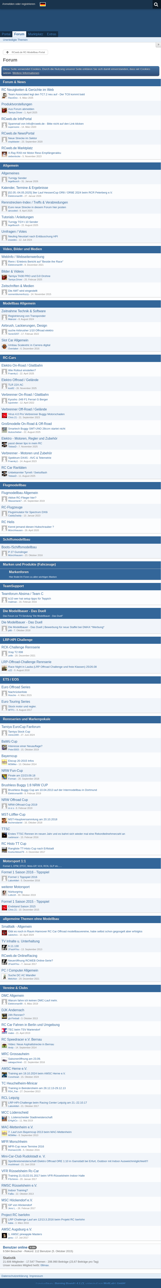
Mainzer (12, 319)
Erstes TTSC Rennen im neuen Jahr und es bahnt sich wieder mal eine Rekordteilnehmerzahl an (66, 833)
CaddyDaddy (15, 515)
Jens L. (12, 1208)
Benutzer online (15, 1247)
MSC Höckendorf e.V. (17, 1200)
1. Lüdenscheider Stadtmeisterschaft (30, 1117)
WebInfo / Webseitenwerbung (22, 257)
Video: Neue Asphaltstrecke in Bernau (31, 1044)
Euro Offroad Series (15, 687)
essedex (12, 240)
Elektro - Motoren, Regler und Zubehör (29, 438)
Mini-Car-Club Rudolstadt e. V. (23, 1156)
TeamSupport (13, 586)
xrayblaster (13, 141)
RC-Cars (9, 357)
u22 (10, 670)
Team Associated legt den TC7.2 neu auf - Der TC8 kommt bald (46, 94)
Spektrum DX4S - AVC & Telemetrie (29, 457)
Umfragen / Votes (14, 231)
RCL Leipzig (10, 1098)
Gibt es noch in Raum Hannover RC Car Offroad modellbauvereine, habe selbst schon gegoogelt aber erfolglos (75, 931)
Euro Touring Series (15, 701)
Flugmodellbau (14, 485)
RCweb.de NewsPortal (17, 133)
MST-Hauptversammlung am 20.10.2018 (32, 819)
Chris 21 (12, 417)
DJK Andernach (12, 1010)
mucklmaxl (13, 1164)
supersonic (13, 127)
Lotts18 (12, 895)
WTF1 (11, 710)
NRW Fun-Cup (12, 770)
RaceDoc (13, 98)
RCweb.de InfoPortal (16, 119)
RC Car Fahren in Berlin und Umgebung (30, 1025)
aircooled (13, 210)
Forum (19, 34)
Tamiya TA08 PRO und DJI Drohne (29, 276)
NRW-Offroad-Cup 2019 (22, 804)
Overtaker (13, 348)
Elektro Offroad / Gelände (20, 380)
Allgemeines (10, 173)
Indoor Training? (18, 1190)
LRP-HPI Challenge (17, 639)
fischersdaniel (15, 822)
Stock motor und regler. (22, 706)
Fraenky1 (13, 373)
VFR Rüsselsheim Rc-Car (20, 1171)
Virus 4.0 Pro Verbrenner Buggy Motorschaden (36, 414)
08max (44, 1265)
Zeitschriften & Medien (17, 286)
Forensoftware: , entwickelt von (80, 1283)
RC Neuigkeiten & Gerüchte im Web (27, 89)
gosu (10, 1237)
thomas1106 (14, 1150)
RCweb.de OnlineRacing (19, 956)
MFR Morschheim (14, 1141)
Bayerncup (9, 756)
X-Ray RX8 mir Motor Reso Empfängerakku (34, 152)
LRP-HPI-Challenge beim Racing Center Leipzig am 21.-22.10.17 (47, 1102)
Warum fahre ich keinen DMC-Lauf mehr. (33, 1000)
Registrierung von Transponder (27, 315)
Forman (12, 778)
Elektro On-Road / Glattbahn (22, 365)
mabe (11, 1033)
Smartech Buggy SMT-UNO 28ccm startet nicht (36, 428)
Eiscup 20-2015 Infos (21, 760)
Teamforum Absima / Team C (22, 594)
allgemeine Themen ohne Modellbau (31, 919)
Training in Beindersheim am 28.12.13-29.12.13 (37, 1088)
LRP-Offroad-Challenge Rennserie (26, 662)
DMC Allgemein (12, 995)
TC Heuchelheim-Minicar (19, 1083)
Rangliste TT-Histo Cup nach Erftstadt (31, 848)
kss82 (11, 388)
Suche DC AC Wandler (22, 975)
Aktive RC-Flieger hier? (22, 497)
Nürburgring (15, 891)
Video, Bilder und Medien (22, 249)
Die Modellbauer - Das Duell (24, 611)
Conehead (13, 1077)
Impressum (36, 1276)
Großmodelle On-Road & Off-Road (26, 424)
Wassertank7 (15, 501)
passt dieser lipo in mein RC (25, 443)
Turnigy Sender (17, 178)
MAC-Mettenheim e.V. (17, 1127)
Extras (51, 34)
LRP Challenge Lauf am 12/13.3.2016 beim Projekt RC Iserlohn (46, 1219)
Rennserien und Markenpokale (26, 719)
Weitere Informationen (26, 72)
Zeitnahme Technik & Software (23, 311)
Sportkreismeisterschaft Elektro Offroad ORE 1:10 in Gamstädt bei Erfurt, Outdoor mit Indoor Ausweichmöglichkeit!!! (78, 1161)
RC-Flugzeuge (12, 507)
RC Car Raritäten (14, 467)
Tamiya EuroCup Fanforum (20, 727)
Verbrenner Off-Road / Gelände (24, 409)
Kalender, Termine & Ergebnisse (24, 187)
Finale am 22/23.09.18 (21, 775)
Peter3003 (13, 749)
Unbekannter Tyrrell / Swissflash (27, 472)
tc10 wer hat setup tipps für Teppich (29, 598)
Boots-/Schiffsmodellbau (19, 547)
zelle (10, 655)
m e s (11, 808)
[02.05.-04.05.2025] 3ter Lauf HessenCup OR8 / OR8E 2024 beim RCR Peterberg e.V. (60, 192)
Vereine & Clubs (15, 988)
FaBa (11, 1194)
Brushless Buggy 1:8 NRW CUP (24, 785)
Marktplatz (35, 34)
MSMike (12, 764)
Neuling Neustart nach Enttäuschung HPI (33, 236)
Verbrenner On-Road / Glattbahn (25, 394)
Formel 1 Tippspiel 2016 (22, 877)
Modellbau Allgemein (19, 303)
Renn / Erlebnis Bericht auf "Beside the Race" (35, 261)
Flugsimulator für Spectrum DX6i (28, 512)
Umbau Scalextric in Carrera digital (29, 345)
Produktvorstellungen (16, 104)
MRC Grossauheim (15, 1054)
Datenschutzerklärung (14, 1276)
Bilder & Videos (12, 271)
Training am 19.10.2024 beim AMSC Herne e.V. (37, 1073)
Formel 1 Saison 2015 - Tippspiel (25, 901)
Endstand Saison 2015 (22, 906)
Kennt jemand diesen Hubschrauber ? (31, 526)
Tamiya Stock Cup (19, 731)
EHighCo (12, 1120)
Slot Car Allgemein (14, 340)
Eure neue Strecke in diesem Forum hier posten (37, 207)
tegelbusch (13, 181)
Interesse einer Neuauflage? (25, 746)
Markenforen (19, 572)
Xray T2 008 (15, 652)
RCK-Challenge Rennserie (20, 647)
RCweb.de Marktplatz (17, 148)
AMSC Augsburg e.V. (16, 1229)
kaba (10, 1223)
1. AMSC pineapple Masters (25, 1234)
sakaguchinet (15, 1062)
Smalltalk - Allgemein (16, 926)
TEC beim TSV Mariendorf (24, 1029)
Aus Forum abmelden (21, 109)
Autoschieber (15, 432)
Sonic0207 (13, 334)
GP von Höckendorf (20, 1205)
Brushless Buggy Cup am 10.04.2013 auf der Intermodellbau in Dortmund (52, 790)
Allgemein (11, 165)
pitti (10, 630)
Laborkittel (13, 880)
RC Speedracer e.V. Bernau (21, 1039)
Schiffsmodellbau (16, 539)
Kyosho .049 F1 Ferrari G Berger (28, 399)
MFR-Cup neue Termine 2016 (26, 1146)
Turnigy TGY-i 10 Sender (23, 221)
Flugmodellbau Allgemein (19, 493)
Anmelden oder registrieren (18, 3)
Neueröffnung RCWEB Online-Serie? (30, 960)
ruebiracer (13, 837)
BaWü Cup (9, 741)
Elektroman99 (15, 196)
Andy (10, 1047)
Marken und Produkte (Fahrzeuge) (29, 564)
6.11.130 (13, 946)
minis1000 (13, 735)
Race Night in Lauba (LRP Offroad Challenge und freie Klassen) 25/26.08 (52, 666)
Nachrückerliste (17, 692)
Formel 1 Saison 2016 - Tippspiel (25, 872)
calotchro (13, 935)
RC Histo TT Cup (13, 843)
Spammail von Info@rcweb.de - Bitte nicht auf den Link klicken (46, 123)
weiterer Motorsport (15, 887)
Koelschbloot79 (16, 852)
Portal (6, 34)
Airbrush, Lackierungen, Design (24, 325)
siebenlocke (14, 156)
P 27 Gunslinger (18, 552)
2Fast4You (13, 949)
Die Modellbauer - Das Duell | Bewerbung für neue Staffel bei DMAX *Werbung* (56, 627)
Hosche (12, 695)
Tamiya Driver (15, 112)
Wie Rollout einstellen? (22, 370)
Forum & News (14, 82)
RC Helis (7, 522)
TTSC (5, 829)
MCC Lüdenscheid (14, 1112)
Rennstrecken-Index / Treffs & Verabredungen (34, 202)
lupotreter (13, 402)
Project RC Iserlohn (15, 1215)
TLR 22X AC (15, 384)
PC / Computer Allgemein (19, 970)
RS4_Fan (13, 1091)
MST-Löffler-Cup (13, 814)
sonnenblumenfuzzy (18, 294)
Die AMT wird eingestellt (22, 290)
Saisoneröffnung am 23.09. (24, 1058)
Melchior (12, 978)
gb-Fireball (13, 1018)
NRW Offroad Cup (14, 800)
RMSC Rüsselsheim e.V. (19, 1185)
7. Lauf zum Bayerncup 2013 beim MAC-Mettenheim (40, 1132)
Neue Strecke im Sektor (22, 138)
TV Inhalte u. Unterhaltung (20, 941)
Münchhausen (15, 530)
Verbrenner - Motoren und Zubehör (26, 453)
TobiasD (12, 446)
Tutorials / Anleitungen (17, 217)
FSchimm (13, 1179)
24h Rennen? (16, 1014)
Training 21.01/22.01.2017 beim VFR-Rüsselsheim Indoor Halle (46, 1175)
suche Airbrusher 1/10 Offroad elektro (30, 330)
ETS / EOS (11, 679)
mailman (12, 602)
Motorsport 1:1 (14, 861)
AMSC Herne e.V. (14, 1068)
